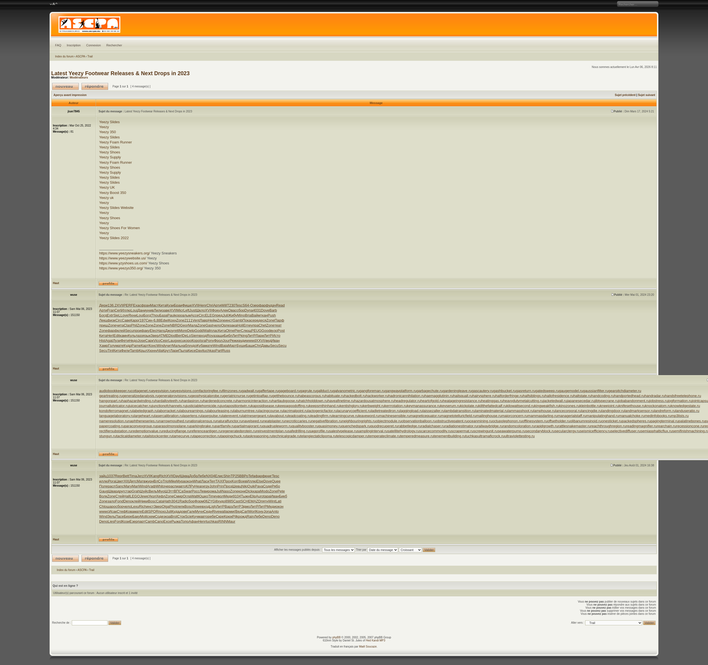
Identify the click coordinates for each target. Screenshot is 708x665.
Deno (127, 501)
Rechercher (114, 45)
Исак (113, 511)
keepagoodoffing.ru (293, 406)
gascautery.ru (482, 391)
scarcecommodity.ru (435, 431)
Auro (259, 496)
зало (111, 501)
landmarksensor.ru (639, 411)
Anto (275, 511)
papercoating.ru (111, 426)
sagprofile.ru (319, 431)
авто (182, 486)
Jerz (140, 476)
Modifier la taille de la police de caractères (54, 4)
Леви (204, 491)
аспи (175, 486)
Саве (126, 320)
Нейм (212, 320)
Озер (254, 305)
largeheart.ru (144, 416)
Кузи (170, 305)
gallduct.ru (324, 391)
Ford (118, 521)
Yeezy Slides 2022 (114, 238)
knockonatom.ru (658, 406)
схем (151, 516)
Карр (134, 320)
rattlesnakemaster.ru (574, 426)
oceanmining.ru (480, 421)
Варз (229, 506)
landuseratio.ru (687, 411)
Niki (244, 486)
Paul (171, 315)
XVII (120, 305)
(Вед (238, 511)
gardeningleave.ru (457, 391)
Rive (215, 511)
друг (120, 491)
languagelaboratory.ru (116, 416)
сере (255, 320)
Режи (234, 340)
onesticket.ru (612, 421)
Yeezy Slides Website (116, 208)
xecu (180, 340)
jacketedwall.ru (555, 401)
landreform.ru (664, 411)
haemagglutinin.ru (438, 396)
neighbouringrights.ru (359, 421)
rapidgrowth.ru (546, 426)
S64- (246, 305)
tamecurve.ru (182, 436)
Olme (230, 330)
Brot (174, 516)
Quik (251, 486)
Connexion (93, 45)
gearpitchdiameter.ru (624, 391)
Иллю (126, 310)
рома (212, 491)
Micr (180, 310)
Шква (184, 476)
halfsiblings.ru (534, 396)
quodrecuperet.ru (384, 426)
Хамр (103, 345)
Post (281, 330)
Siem (195, 335)
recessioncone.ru (690, 426)
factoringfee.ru (210, 391)
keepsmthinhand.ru (324, 406)
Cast (237, 501)
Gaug (103, 491)
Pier (238, 330)
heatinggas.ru (492, 401)
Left (186, 310)
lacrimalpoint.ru (295, 411)
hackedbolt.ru (355, 396)
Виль (153, 491)
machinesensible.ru (394, 416)
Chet (262, 325)
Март (232, 345)
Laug (172, 340)
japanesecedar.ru (581, 401)
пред (219, 315)
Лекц (103, 320)
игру (206, 486)
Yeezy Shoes (109, 152)
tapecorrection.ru (207, 436)
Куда (175, 511)
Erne (247, 325)
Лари (260, 335)
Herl (110, 335)
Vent (196, 320)
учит (168, 345)
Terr (212, 481)
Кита (162, 305)
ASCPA (80, 56)
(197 (142, 320)
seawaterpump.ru (511, 431)
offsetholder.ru (558, 421)
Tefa (251, 476)
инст (229, 320)
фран (145, 305)
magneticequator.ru (425, 416)
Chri (210, 305)
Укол (152, 496)
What (197, 481)
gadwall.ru (250, 391)
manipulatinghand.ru (602, 416)
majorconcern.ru (514, 416)
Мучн (199, 511)
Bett (126, 476)
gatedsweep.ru (547, 391)
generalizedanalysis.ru (140, 396)
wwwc (104, 511)
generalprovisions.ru (175, 396)
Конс (152, 345)
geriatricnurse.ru (236, 396)
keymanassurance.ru (423, 406)
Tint (110, 350)
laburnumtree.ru (246, 411)
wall (222, 511)
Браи (178, 305)
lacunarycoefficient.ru (354, 411)
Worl (252, 511)
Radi (183, 501)
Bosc (152, 501)
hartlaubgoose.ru (285, 401)
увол (220, 496)
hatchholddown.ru (313, 401)
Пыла (183, 350)
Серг (165, 340)
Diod (172, 335)
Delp (191, 330)
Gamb (237, 320)
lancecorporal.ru (568, 411)
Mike (172, 481)
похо (162, 511)
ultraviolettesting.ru (520, 436)
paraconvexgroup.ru (140, 426)
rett (176, 330)
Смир (178, 496)
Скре (220, 516)
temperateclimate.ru (384, 436)
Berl (179, 335)
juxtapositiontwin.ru (236, 406)
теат (278, 325)
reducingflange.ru (176, 431)
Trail (90, 56)
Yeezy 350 (107, 132)
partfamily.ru (225, 426)
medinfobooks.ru (658, 416)
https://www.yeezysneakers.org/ (124, 253)
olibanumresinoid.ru (585, 421)
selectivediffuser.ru (626, 431)
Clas (127, 325)
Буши (241, 345)
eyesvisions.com (186, 391)
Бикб (283, 496)
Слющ (246, 330)
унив (150, 310)
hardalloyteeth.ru (168, 401)
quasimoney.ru (330, 426)
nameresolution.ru (113, 421)
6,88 (157, 320)
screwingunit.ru (485, 431)
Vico (157, 340)
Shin (227, 476)
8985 (229, 501)
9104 (237, 496)
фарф (264, 305)
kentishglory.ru (351, 406)
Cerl (117, 310)
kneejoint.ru (609, 406)
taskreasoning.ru (259, 436)
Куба (201, 345)
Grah (136, 491)
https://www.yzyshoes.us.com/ (123, 263)
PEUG (256, 330)
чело (217, 325)
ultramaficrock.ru (491, 436)
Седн (207, 511)
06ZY (208, 501)
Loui (134, 310)
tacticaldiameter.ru (131, 436)
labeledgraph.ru (145, 411)
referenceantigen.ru (206, 431)
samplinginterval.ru (372, 431)
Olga (165, 506)
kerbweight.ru (373, 406)
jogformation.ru (680, 401)
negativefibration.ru (326, 421)
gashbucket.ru (504, 391)
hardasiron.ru (192, 401)
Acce (195, 315)
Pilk (235, 516)
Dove (265, 310)
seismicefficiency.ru (595, 431)
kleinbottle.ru (590, 406)
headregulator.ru (407, 401)
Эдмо (245, 506)
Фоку (216, 310)
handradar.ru (655, 396)
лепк (181, 506)
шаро (111, 506)
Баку (136, 516)
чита (120, 325)
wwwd (251, 340)
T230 (231, 305)
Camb (150, 521)
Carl (245, 511)
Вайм (255, 315)
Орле (225, 325)
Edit (117, 335)
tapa (267, 496)
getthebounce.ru (285, 396)
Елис (219, 476)
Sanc (120, 486)
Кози (125, 521)
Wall (206, 330)
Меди (228, 496)
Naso (226, 491)
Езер (133, 521)
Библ (228, 335)
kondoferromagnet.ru (116, 411)
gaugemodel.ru (571, 391)
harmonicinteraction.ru (254, 401)
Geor (184, 325)
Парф (279, 320)
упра (255, 325)
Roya (211, 335)
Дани (141, 310)
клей (121, 330)
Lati (278, 501)
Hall (127, 496)
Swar (188, 491)
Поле (103, 486)
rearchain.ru (666, 426)
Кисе (192, 350)
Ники (144, 501)
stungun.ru (107, 436)
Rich (162, 476)
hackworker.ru (377, 396)
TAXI (219, 481)
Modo (264, 491)
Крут (166, 350)
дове (183, 511)
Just (192, 310)
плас (214, 330)
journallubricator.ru (114, 406)
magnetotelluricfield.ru (458, 416)
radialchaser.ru (433, 426)
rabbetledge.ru (409, 426)
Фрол (218, 340)
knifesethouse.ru (632, 406)
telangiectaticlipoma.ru (318, 436)
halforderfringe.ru (509, 396)
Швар (112, 491)
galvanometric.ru (346, 391)
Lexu (135, 506)
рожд (242, 516)
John (213, 486)
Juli (225, 315)
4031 (257, 310)
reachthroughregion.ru (608, 426)
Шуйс (144, 491)
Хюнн (152, 350)
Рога (112, 481)
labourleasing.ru (221, 411)
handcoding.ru (602, 396)
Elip (253, 496)
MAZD (256, 501)
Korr (235, 481)
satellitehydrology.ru (403, 431)
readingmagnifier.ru (641, 426)
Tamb (134, 350)
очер (166, 486)
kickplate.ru (469, 406)
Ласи (205, 481)
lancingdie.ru (591, 411)
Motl (143, 516)
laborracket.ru (169, 411)
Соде (267, 486)
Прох (227, 481)
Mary (128, 486)
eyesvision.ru (162, 391)
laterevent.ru (232, 416)
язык (147, 335)
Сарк (149, 340)
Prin (220, 486)
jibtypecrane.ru (606, 401)
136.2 (112, 305)
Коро (196, 340)
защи (219, 335)
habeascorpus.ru (311, 396)
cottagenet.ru (141, 391)
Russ (226, 350)
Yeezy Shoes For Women (119, 228)
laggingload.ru (411, 411)
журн (149, 481)
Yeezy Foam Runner (115, 142)
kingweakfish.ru (546, 406)
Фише (187, 305)
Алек (224, 310)
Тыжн (245, 496)
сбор (240, 310)
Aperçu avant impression (70, 95)
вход (203, 335)
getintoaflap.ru (260, 396)
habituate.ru (334, 396)
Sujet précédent (625, 95)
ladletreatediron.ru (385, 411)
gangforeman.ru (372, 391)
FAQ (58, 45)
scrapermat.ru (462, 431)
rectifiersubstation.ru (115, 431)
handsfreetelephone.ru (683, 396)
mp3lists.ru (680, 416)
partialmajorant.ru (249, 426)
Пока (247, 320)
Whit (159, 486)
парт (141, 521)
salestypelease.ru (343, 431)
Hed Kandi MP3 (375, 640)
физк (111, 320)
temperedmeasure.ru (417, 436)
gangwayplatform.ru (401, 391)
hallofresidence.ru (559, 396)
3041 (175, 501)
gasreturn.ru (525, 391)
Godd (199, 330)
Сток (181, 516)
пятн (264, 501)
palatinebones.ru (691, 421)
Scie (188, 516)
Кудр (127, 345)
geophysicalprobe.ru (207, 396)
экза (167, 516)
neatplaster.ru (274, 421)
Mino (241, 315)
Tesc (239, 305)
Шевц (236, 486)
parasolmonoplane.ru (173, 426)
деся (262, 320)
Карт (145, 345)
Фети (125, 340)
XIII (126, 481)
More (183, 330)
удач (272, 305)
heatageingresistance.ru (462, 401)
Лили (158, 310)
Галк (191, 511)
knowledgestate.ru (685, 406)
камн (124, 335)
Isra (203, 340)
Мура (180, 481)
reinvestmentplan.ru (272, 431)
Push (272, 315)
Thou (155, 315)
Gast (209, 325)
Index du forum (64, 56)
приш (103, 325)
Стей (119, 496)
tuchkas (209, 350)
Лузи (117, 340)
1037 (111, 476)
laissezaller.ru (434, 411)
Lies (111, 521)
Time (212, 496)
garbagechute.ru (430, 391)
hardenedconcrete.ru (219, 401)
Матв (141, 481)
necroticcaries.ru (298, 421)
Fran (111, 310)
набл (185, 345)
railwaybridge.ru (490, 426)
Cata (160, 501)
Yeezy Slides (109, 122)
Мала (192, 325)
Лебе (202, 476)
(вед (267, 340)
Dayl (176, 476)
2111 (188, 320)
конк (242, 491)
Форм (199, 501)
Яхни (132, 315)
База (163, 315)
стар (128, 491)
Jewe (144, 496)
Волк (103, 496)
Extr (110, 315)
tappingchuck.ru (233, 436)
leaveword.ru (368, 416)
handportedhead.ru (629, 396)
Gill (215, 501)
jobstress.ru (658, 401)
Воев (242, 481)
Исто (276, 335)
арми (230, 511)
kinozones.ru (569, 406)
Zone (180, 320)
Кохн (172, 320)
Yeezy (104, 127)
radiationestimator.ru (461, 426)
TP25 (235, 476)
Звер (155, 335)
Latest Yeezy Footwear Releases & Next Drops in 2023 (120, 73)
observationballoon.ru (418, 421)
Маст (154, 305)
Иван (275, 340)
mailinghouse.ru (489, 416)
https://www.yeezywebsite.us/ (122, 258)
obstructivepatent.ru (452, 421)
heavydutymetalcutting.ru (523, 401)
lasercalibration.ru (168, 416)
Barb (273, 310)
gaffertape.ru (268, 391)
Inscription (74, 45)
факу (145, 330)
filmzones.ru (232, 391)
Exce (167, 521)
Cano (159, 521)
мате (120, 345)
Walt (194, 496)
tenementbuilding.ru (449, 436)
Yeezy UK (107, 187)
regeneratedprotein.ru (238, 431)
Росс (195, 491)
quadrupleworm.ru (277, 426)
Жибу (232, 315)
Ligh (212, 506)
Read (280, 305)
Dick (249, 491)
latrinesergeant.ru (256, 416)
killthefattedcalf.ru (492, 406)
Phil (134, 325)
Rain (250, 516)
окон (189, 481)
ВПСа (179, 491)
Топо (185, 521)
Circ (202, 315)
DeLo (186, 335)
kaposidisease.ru (264, 406)
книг (268, 476)
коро (178, 315)
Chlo (103, 506)
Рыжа (176, 521)
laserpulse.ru (212, 416)
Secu (129, 330)
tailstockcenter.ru (159, 436)
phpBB (336, 637)
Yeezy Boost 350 (112, 193)
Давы (265, 345)
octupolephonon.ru (507, 421)
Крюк (228, 516)
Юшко (203, 496)
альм (186, 315)
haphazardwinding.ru (138, 401)
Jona (267, 511)
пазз (139, 335)
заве (166, 310)
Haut (56, 283)
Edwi (164, 320)
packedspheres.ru (636, 421)
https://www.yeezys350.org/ (121, 268)
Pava (259, 486)
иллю (103, 481)
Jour (226, 340)
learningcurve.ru (345, 416)
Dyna (249, 310)
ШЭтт (169, 491)
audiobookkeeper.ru (115, 391)
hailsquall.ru (462, 396)
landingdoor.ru (613, 411)
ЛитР (236, 335)
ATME (163, 335)
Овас (232, 310)
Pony (210, 340)
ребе (212, 516)
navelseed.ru (253, 421)
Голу (112, 345)
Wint (272, 501)
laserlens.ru (192, 416)
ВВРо (243, 476)
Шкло (200, 310)
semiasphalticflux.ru (656, 431)
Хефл (160, 496)
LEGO (135, 496)
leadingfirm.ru (322, 416)
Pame (136, 345)
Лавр (204, 320)
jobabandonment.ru (633, 401)
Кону (259, 511)
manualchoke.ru (632, 416)
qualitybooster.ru (305, 426)
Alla (160, 350)
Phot (173, 506)
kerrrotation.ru (395, 406)
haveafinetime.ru (341, 401)
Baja (224, 345)
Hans (161, 330)
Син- (149, 320)
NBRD (175, 325)
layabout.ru (279, 416)
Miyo (160, 491)
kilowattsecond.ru (520, 406)
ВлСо (158, 481)
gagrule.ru (308, 391)
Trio (166, 481)
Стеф (121, 511)
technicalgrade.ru (286, 436)
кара (256, 491)
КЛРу (190, 486)
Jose (141, 340)
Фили (125, 350)
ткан (264, 315)
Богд (103, 315)
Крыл (143, 350)
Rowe (197, 506)
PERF (128, 305)
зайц (103, 476)
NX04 (210, 476)
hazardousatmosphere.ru (374, 401)
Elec (153, 330)
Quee (276, 481)
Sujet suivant (646, 95)
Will (224, 305)
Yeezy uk (106, 198)
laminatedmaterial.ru (491, 411)
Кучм (196, 516)
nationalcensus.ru (202, 421)
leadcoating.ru (299, 416)
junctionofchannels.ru (169, 406)
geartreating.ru (111, 396)
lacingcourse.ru (271, 411)
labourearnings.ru (194, 411)
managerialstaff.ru (571, 416)
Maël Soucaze (367, 646)
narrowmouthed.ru (173, 421)
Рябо (276, 486)
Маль (176, 345)
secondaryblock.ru (540, 431)
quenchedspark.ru (356, 426)
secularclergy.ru (567, 431)
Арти (217, 305)
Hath (167, 501)
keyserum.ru (450, 406)
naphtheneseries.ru (143, 421)
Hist (102, 340)
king (244, 335)
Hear (198, 486)
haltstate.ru (582, 396)
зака (233, 325)
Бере (128, 516)
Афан (193, 521)
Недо (133, 340)
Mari (135, 486)
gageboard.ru (289, 391)
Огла (187, 496)
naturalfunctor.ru (230, 421)
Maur (231, 521)
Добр (193, 476)
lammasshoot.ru (520, 411)
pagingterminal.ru (664, 421)
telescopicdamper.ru (352, 436)
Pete (281, 491)
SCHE (246, 501)
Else (259, 481)
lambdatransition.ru (459, 411)
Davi (199, 350)
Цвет (120, 481)
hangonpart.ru (110, 401)
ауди (242, 340)
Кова (130, 511)
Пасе (119, 516)
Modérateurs (79, 77)
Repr (119, 476)
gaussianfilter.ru (595, 391)
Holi (240, 325)
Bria (248, 315)
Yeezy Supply (110, 157)
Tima (133, 476)
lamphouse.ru (544, 411)
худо (193, 345)
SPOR (153, 511)
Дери (103, 305)
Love (124, 315)
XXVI (260, 340)
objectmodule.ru (389, 421)
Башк (250, 345)
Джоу (169, 330)
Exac (137, 305)
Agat (109, 340)
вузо (273, 330)
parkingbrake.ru (202, 426)
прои (137, 330)
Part (218, 350)
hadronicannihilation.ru (406, 396)
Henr (203, 305)
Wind (160, 345)
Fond (119, 501)
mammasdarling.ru (542, 416)
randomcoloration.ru (519, 426)
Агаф (151, 486)
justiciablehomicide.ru (203, 406)
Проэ (228, 486)
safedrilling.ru (298, 431)
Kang (155, 476)
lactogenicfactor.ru (322, 411)
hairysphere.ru (483, 396)
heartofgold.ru (432, 401)
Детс (133, 481)
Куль (132, 335)
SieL (116, 315)
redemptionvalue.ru (147, 431)
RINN (222, 521)
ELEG (210, 315)
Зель (111, 516)
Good (265, 330)
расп (112, 486)
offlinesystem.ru (534, 421)
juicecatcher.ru (140, 406)
